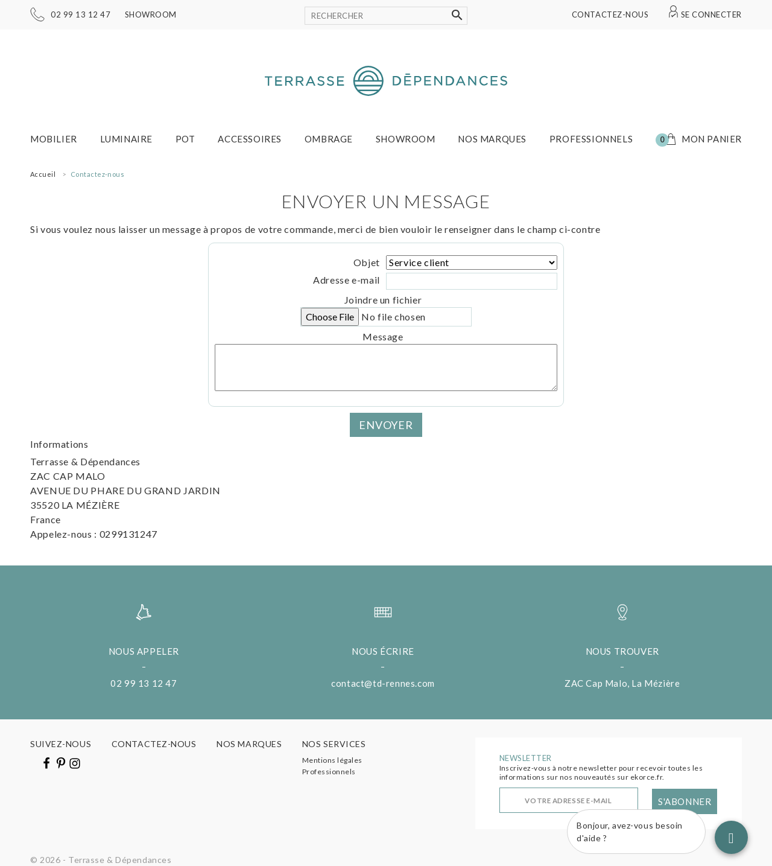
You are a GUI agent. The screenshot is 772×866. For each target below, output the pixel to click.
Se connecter (711, 14)
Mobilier (53, 138)
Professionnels (591, 138)
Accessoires (250, 138)
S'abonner (684, 801)
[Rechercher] (386, 16)
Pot (185, 138)
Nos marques (492, 138)
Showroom (151, 14)
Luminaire (126, 138)
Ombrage (329, 138)
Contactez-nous (610, 14)
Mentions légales (332, 760)
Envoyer (386, 424)
